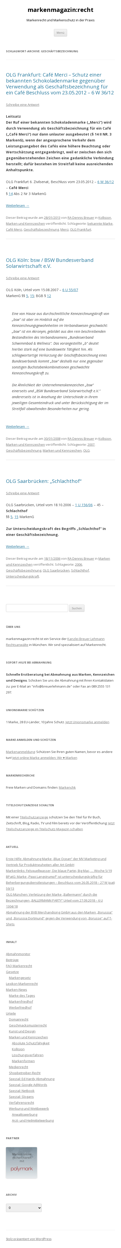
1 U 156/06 (84, 504)
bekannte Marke (100, 223)
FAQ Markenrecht (19, 966)
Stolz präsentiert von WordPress (28, 1239)
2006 (78, 564)
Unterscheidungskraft (22, 576)
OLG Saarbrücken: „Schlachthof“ (43, 481)
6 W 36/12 (105, 181)
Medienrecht (18, 1067)
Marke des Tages (22, 995)
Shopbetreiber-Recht (24, 1073)
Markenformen (23, 1061)
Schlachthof (80, 570)
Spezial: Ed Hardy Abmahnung (31, 1079)
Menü (60, 32)
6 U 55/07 (70, 289)
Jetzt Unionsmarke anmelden (87, 722)
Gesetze (12, 972)
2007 (90, 444)
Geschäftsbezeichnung (41, 229)
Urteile (11, 1013)
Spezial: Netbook (22, 1090)
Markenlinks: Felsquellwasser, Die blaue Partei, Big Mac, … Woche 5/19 (59, 870)
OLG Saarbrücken (56, 570)
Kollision (104, 217)
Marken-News (16, 989)
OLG (86, 450)
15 (32, 295)
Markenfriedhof (21, 1001)
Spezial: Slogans (21, 1096)
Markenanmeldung (20, 751)
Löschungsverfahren (27, 1055)
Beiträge (12, 960)
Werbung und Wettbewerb (29, 1108)
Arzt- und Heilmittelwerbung (33, 1120)
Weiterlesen (17, 205)
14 (11, 193)
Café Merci (14, 229)
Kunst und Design (22, 1031)
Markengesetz (20, 977)
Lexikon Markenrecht (22, 983)
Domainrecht (18, 1019)
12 (49, 295)
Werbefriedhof (20, 1007)
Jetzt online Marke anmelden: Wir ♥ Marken (44, 757)
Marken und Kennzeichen (25, 223)
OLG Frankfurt (80, 229)
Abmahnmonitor (18, 954)
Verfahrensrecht (21, 1102)
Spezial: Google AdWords (28, 1084)
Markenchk (67, 787)
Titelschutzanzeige (34, 817)
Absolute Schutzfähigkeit (30, 1043)
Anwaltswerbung (24, 1114)
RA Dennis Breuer (81, 217)
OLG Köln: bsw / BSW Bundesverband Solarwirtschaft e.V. (49, 263)
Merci (64, 229)
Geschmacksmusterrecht (28, 1025)
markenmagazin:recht (60, 10)
